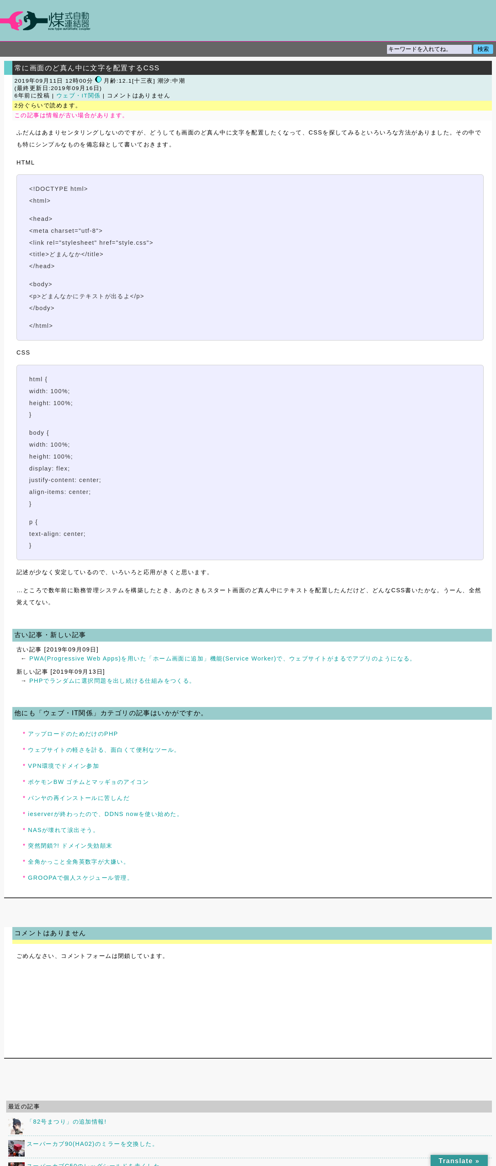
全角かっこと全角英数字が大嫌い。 (79, 861)
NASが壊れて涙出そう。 (63, 830)
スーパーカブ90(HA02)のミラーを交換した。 (92, 1144)
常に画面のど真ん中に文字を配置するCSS (87, 68)
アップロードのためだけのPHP (73, 733)
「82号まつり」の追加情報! (67, 1121)
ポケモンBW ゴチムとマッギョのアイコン (88, 782)
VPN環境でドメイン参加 (63, 766)
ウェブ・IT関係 (78, 96)
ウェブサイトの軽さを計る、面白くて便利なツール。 (104, 749)
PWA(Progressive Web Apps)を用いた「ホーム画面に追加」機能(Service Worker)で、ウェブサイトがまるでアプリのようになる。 (222, 658)
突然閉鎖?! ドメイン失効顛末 (70, 845)
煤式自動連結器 (248, 20)
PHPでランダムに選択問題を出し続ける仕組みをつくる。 (112, 680)
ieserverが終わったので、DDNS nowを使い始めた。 (105, 814)
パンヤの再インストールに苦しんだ (79, 798)
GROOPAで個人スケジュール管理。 (80, 877)
